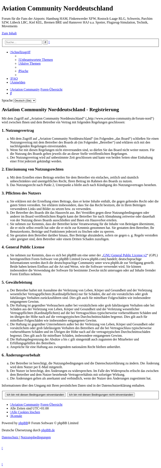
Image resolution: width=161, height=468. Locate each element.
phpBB (23, 423)
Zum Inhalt (9, 33)
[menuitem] (35, 59)
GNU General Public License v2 (125, 255)
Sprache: (7, 100)
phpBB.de (48, 430)
